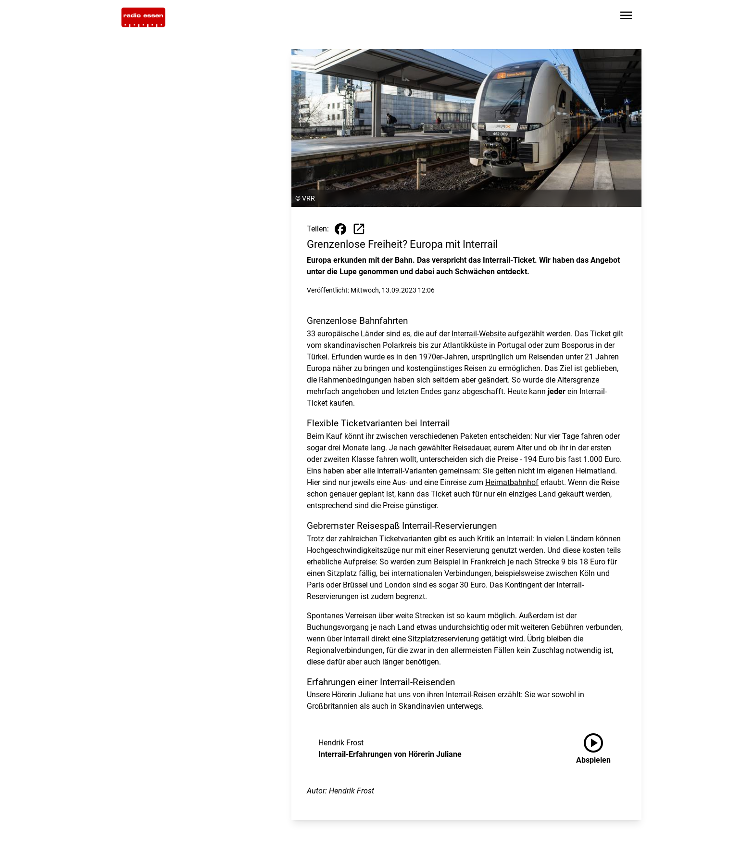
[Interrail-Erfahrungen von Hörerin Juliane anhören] (601, 749)
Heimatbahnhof (512, 482)
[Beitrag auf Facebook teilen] (340, 229)
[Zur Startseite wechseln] (143, 17)
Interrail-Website (479, 333)
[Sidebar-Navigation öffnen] (626, 17)
